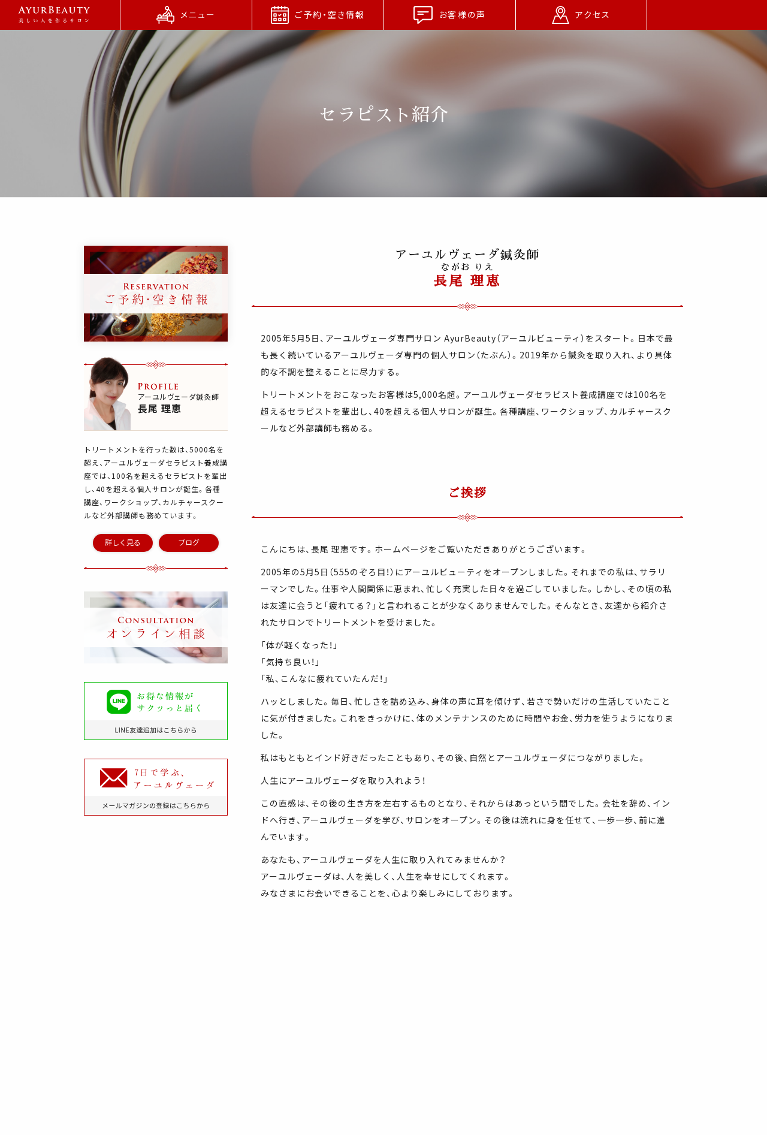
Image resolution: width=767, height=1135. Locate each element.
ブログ (189, 542)
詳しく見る (123, 542)
